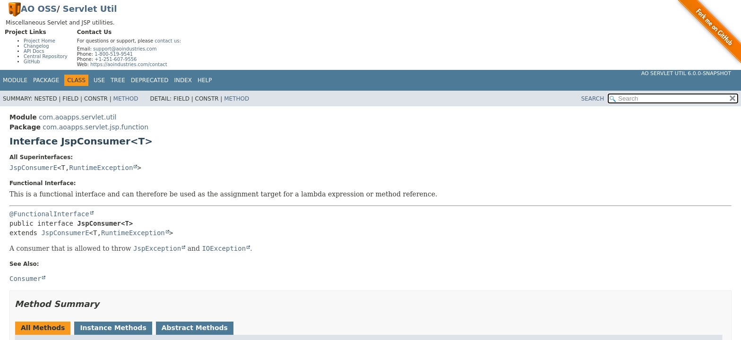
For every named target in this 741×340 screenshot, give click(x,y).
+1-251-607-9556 (116, 59)
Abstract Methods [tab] (195, 328)
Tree (118, 80)
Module (15, 80)
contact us (167, 40)
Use (99, 80)
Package (46, 80)
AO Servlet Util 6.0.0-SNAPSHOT (686, 73)
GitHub (32, 61)
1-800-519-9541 (114, 54)
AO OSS (39, 9)
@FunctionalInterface (49, 214)
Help (205, 80)
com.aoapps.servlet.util (77, 117)
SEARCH (592, 98)
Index (183, 80)
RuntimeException (101, 167)
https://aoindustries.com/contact (128, 64)
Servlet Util (90, 9)
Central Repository (46, 56)
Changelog (36, 46)
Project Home (39, 40)
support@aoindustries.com (124, 48)
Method (125, 98)
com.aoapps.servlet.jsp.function (95, 127)
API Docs (34, 51)
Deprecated (150, 80)
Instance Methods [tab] (113, 328)
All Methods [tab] (43, 328)
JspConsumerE (33, 167)
